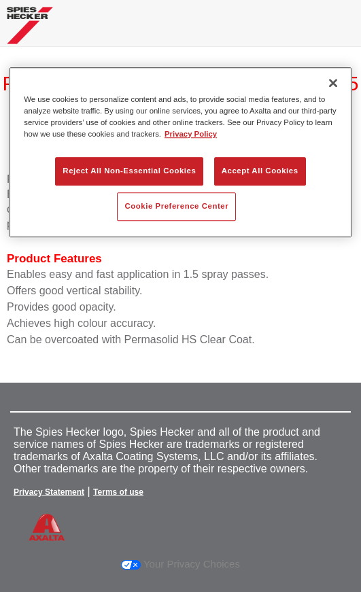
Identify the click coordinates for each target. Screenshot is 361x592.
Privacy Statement (49, 492)
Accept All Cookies (260, 171)
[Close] (333, 83)
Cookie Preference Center (176, 206)
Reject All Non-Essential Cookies (129, 171)
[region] (180, 152)
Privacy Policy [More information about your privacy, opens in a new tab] (191, 134)
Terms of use (118, 492)
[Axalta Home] (30, 31)
